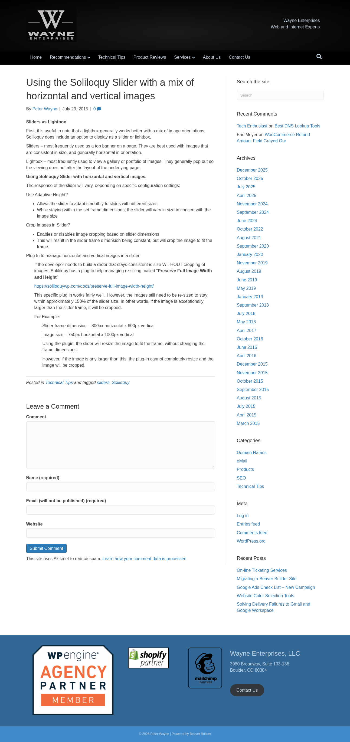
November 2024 (252, 204)
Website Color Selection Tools (265, 595)
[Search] (319, 56)
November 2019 (252, 263)
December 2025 (252, 170)
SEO (241, 478)
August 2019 (249, 271)
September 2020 (253, 246)
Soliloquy (120, 382)
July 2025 (246, 187)
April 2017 (246, 330)
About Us (212, 57)
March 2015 (248, 423)
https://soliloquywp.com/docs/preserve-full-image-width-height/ (94, 286)
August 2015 (249, 398)
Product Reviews (149, 57)
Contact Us (239, 57)
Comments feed (252, 532)
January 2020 (250, 254)
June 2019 (247, 280)
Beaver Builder (200, 734)
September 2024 (253, 212)
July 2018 (246, 313)
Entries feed (248, 524)
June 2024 (247, 220)
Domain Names (252, 452)
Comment (36, 417)
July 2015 (246, 406)
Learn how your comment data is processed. (145, 558)
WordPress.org (251, 541)
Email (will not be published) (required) (66, 500)
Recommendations (68, 57)
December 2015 (252, 364)
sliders (103, 382)
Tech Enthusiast (252, 126)
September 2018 (253, 305)
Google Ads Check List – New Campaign (276, 587)
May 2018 (246, 322)
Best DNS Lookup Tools (297, 126)
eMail (242, 461)
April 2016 (246, 355)
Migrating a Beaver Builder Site (267, 578)
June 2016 (247, 347)
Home (36, 57)
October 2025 (250, 178)
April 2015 (246, 415)
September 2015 (253, 389)
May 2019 (246, 288)
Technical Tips (112, 57)
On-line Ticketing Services (262, 570)
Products (245, 469)
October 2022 (250, 229)
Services (182, 57)
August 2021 (249, 237)
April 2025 (246, 195)
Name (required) (43, 477)
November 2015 (252, 372)
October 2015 (250, 381)
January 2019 (250, 296)
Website (34, 524)
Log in (243, 515)
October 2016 (250, 339)
